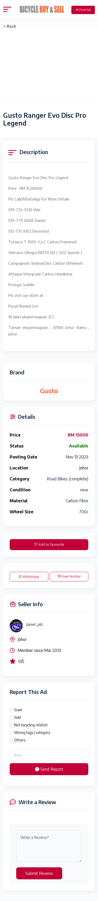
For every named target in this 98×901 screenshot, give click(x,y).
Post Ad (83, 10)
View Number (69, 576)
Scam (18, 710)
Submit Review (39, 873)
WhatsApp (29, 576)
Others (19, 740)
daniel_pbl (34, 624)
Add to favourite (49, 544)
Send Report (49, 769)
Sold (17, 717)
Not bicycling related (30, 725)
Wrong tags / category (32, 732)
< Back (10, 26)
